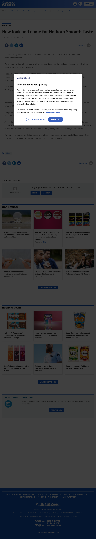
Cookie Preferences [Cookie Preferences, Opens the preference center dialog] (36, 119)
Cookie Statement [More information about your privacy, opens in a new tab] (53, 112)
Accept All (55, 119)
